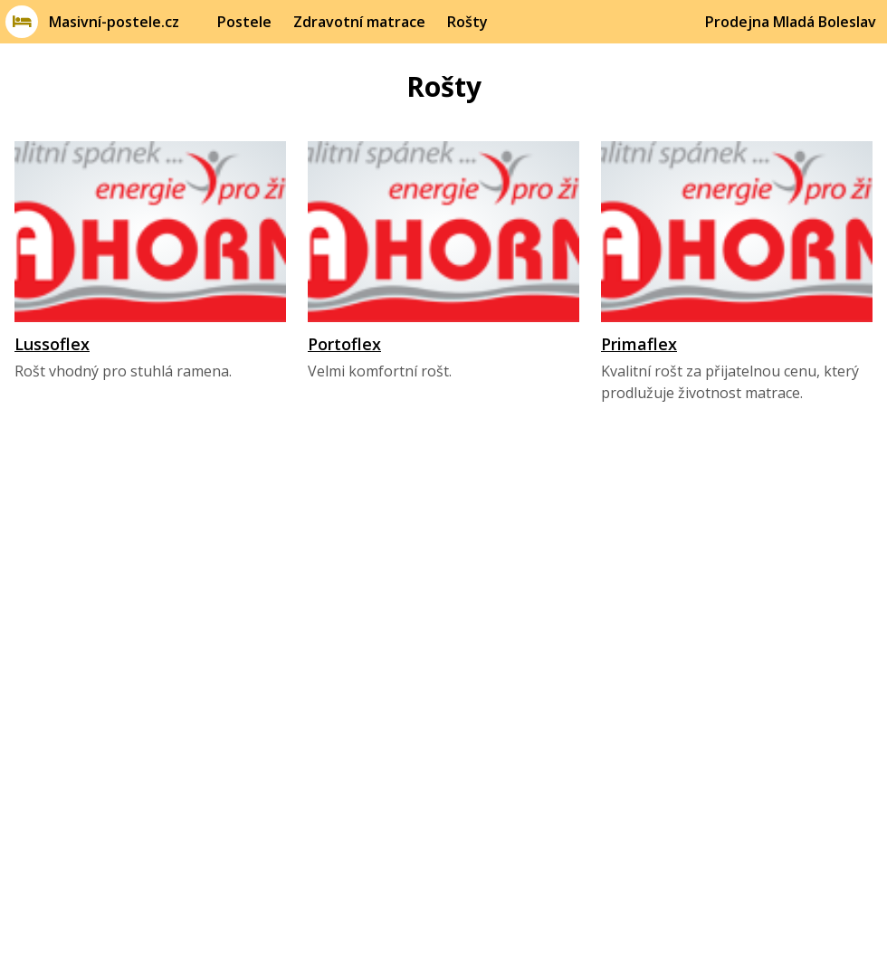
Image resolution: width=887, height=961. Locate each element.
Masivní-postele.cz (114, 22)
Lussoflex (52, 344)
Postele (244, 22)
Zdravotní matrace (359, 22)
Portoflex (344, 344)
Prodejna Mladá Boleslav (790, 22)
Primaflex (639, 344)
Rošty (467, 22)
